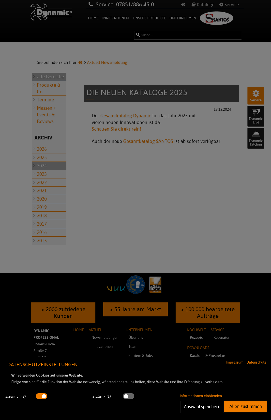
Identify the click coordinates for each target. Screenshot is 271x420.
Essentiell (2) (15, 396)
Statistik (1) (101, 396)
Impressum (234, 362)
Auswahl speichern (202, 406)
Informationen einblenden (201, 395)
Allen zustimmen (245, 406)
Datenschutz (256, 362)
